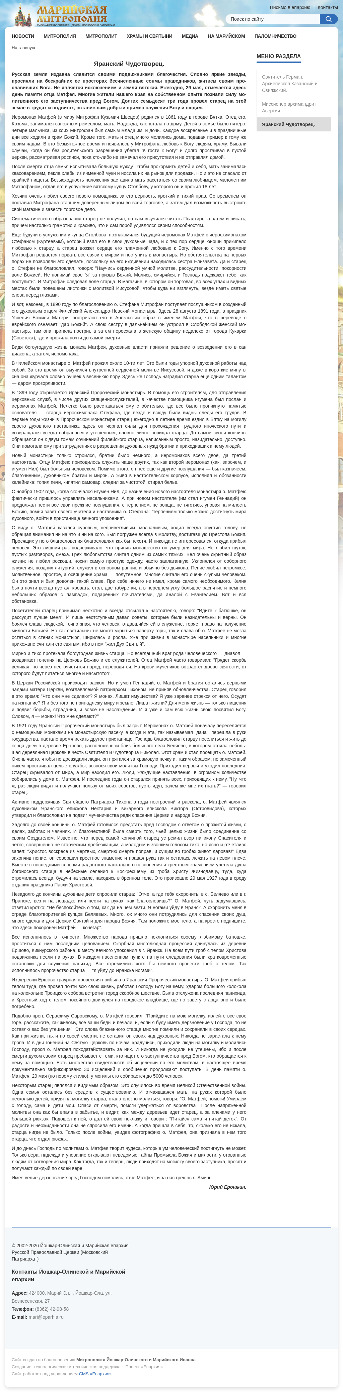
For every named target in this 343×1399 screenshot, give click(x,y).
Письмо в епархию (290, 7)
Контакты (328, 7)
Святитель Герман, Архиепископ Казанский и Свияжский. (290, 83)
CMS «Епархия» (95, 1373)
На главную (23, 47)
